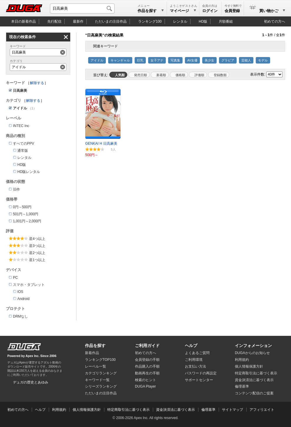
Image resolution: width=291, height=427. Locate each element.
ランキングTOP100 (100, 360)
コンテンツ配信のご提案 (254, 393)
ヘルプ (191, 345)
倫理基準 (242, 386)
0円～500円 (22, 207)
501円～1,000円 (25, 214)
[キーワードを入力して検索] (82, 9)
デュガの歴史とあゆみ (30, 382)
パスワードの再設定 (201, 373)
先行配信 (54, 21)
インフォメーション (253, 345)
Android (23, 299)
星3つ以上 (37, 246)
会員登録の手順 (147, 360)
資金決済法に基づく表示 (175, 410)
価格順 (180, 75)
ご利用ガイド (147, 345)
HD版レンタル (28, 172)
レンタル (180, 21)
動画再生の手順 (147, 373)
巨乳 (140, 60)
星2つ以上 (37, 253)
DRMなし (20, 316)
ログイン (210, 11)
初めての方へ (274, 21)
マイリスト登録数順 (218, 75)
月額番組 (226, 21)
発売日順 (140, 75)
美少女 (209, 60)
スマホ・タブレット (29, 285)
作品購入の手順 (147, 366)
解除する (37, 83)
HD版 (203, 21)
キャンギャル (120, 60)
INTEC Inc (21, 126)
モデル (263, 60)
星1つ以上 (37, 260)
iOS (20, 292)
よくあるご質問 (197, 353)
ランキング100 (150, 21)
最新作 (78, 21)
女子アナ (156, 60)
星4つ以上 (37, 239)
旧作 (16, 189)
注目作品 (111, 21)
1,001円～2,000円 (27, 221)
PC (15, 278)
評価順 (199, 75)
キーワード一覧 (97, 380)
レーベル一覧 (95, 366)
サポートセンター (199, 380)
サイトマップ (232, 410)
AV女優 (192, 60)
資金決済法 (254, 380)
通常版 (22, 151)
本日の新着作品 (23, 21)
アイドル (97, 60)
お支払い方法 (195, 366)
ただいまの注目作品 (101, 393)
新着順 (161, 75)
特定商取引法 (256, 373)
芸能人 (246, 60)
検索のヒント (145, 380)
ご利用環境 (194, 360)
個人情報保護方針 (249, 366)
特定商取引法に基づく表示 (128, 410)
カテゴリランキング (101, 373)
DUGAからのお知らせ (252, 353)
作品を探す (95, 345)
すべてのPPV (23, 143)
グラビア (227, 60)
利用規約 (242, 360)
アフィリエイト (262, 410)
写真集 (175, 60)
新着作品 (92, 353)
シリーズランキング (101, 386)
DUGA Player (145, 386)
